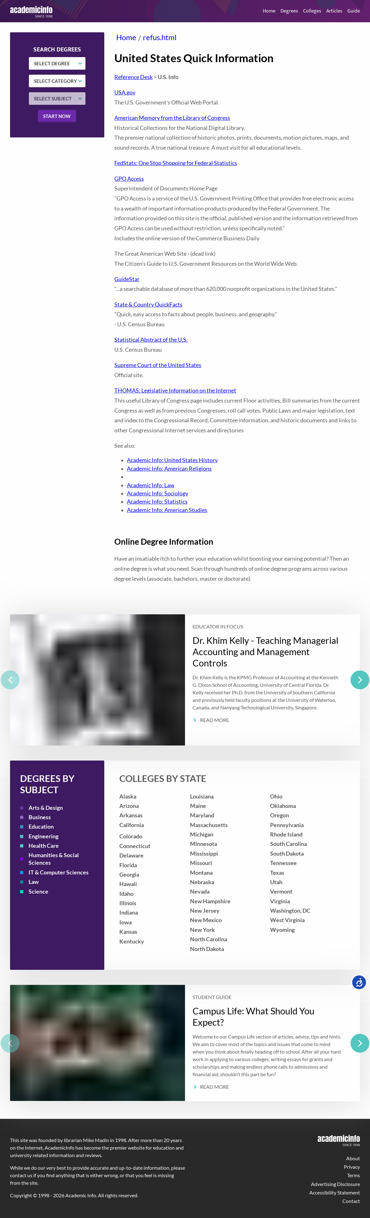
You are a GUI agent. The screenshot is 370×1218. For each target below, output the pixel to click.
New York (202, 930)
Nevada (199, 891)
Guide (353, 11)
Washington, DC (290, 910)
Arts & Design (46, 807)
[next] (360, 679)
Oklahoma (283, 806)
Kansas (128, 931)
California (131, 825)
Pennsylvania (287, 825)
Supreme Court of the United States (157, 365)
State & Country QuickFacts (148, 304)
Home (269, 11)
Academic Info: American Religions (169, 468)
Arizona (129, 806)
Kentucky (131, 941)
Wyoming (282, 930)
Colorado (130, 836)
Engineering (43, 836)
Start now (57, 116)
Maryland (202, 815)
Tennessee (283, 863)
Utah (276, 882)
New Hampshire (210, 901)
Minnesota (203, 844)
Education (41, 826)
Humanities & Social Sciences (54, 859)
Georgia (129, 874)
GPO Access (129, 178)
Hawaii (128, 884)
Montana (201, 872)
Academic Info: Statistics (157, 501)
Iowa (125, 922)
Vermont (281, 891)
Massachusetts (209, 825)
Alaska (127, 796)
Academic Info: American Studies (167, 510)
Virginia (280, 901)
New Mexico (206, 920)
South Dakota (287, 853)
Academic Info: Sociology (157, 493)
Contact (351, 1201)
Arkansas (131, 815)
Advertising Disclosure (335, 1184)
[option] (185, 679)
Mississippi (204, 853)
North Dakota (207, 949)
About (353, 1158)
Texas (277, 872)
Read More (214, 720)
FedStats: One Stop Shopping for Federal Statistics (175, 163)
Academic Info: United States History (172, 460)
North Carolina (208, 939)
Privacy (352, 1167)
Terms (353, 1175)
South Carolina (288, 844)
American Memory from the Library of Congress (172, 118)
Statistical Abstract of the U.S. (151, 339)
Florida (128, 865)
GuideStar (126, 279)
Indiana (128, 912)
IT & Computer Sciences (59, 872)
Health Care (44, 845)
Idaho (126, 893)
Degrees (289, 11)
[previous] (10, 679)
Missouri (201, 863)
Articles (334, 11)
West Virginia (287, 920)
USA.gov (124, 92)
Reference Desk (133, 77)
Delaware (131, 855)
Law (34, 882)
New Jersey (205, 910)
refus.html (160, 37)
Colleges (312, 11)
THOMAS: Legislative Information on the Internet (175, 390)
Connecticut (134, 846)
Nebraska (202, 882)
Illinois (127, 903)
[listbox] (185, 679)
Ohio (276, 796)
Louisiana (202, 796)
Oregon (279, 815)
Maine (198, 806)
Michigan (201, 834)
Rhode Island (286, 834)
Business (40, 817)
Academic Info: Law (150, 485)
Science (38, 891)
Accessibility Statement (334, 1192)
